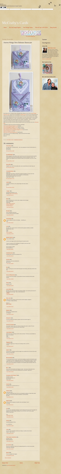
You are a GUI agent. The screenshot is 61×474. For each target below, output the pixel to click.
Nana (7, 198)
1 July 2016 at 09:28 (9, 279)
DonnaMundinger (9, 154)
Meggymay (8, 342)
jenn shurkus (8, 444)
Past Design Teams (28, 27)
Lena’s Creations (9, 232)
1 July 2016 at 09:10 (9, 271)
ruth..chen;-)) (8, 145)
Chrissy (7, 420)
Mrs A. (7, 367)
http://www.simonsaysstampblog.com (10, 132)
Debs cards (8, 298)
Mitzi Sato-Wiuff (9, 357)
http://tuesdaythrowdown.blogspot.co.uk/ (10, 128)
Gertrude (8, 259)
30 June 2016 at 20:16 (10, 187)
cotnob (7, 182)
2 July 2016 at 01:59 (9, 371)
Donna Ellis (8, 164)
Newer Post (5, 463)
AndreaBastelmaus (9, 171)
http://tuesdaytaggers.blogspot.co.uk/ (10, 127)
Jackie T (7, 349)
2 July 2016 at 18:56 (9, 425)
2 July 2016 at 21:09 (9, 433)
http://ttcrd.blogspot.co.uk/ (8, 130)
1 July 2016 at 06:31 (9, 222)
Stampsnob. (8, 317)
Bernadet (8, 210)
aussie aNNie (8, 289)
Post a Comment (8, 457)
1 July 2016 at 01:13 (9, 195)
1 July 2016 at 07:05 (9, 233)
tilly (7, 267)
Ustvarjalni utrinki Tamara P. (11, 375)
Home (5, 27)
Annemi (7, 384)
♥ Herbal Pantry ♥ (9, 205)
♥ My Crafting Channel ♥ (10, 203)
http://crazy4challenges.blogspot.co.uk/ (10, 125)
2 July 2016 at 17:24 (9, 397)
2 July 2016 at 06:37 (9, 380)
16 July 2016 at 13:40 (10, 455)
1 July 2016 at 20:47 (9, 346)
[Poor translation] (4, 8)
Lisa (7, 408)
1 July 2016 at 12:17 (9, 320)
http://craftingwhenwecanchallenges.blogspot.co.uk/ (12, 129)
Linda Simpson (9, 332)
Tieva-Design (8, 218)
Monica (7, 452)
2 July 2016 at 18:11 (9, 404)
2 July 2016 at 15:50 (9, 387)
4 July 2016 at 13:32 (9, 441)
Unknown (8, 390)
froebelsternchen (9, 252)
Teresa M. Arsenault (10, 324)
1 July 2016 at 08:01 (9, 249)
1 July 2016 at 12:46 (9, 328)
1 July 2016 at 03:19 (9, 207)
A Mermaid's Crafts (9, 415)
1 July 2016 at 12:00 (9, 314)
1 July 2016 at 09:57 (9, 294)
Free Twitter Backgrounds (30, 36)
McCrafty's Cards (15, 23)
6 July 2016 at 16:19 (9, 448)
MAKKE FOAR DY (9, 237)
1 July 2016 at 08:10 (9, 255)
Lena (7, 226)
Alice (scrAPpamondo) (10, 274)
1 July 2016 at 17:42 (9, 338)
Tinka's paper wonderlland (11, 437)
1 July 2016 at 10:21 (9, 306)
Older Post (37, 463)
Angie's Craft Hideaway (13, 193)
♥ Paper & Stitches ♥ (9, 204)
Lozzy (7, 429)
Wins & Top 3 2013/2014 (41, 27)
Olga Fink (8, 400)
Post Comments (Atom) (11, 465)
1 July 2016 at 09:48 (9, 285)
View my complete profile (46, 58)
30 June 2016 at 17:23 (10, 178)
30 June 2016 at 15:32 (10, 167)
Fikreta (7, 282)
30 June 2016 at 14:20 (10, 160)
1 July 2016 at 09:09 (9, 263)
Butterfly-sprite (23, 114)
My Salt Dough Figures (15, 27)
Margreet (8, 310)
